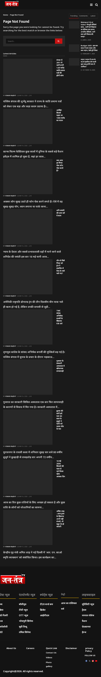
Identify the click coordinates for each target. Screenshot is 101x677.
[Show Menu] (91, 4)
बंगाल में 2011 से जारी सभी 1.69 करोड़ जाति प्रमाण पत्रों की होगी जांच (60, 68)
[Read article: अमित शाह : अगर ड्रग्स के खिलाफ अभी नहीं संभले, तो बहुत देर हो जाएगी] (27, 527)
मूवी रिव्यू (23, 626)
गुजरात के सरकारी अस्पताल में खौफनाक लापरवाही (60, 366)
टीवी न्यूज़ (23, 609)
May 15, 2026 (22, 547)
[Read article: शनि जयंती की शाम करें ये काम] (27, 226)
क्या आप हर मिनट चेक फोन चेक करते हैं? (59, 165)
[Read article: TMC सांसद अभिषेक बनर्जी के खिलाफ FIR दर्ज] (27, 327)
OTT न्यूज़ (23, 615)
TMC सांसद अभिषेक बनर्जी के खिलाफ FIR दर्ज (59, 317)
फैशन (84, 621)
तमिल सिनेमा (25, 632)
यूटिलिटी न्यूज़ (88, 604)
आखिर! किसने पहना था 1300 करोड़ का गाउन (60, 115)
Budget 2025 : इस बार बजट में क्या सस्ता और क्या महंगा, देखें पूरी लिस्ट (89, 47)
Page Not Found (16, 15)
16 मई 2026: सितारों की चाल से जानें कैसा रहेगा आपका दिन (60, 469)
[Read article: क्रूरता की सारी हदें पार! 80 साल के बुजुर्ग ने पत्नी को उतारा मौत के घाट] (27, 427)
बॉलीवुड (22, 604)
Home (5, 15)
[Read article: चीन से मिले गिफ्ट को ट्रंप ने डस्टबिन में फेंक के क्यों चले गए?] (27, 276)
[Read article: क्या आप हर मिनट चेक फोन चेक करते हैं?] (27, 176)
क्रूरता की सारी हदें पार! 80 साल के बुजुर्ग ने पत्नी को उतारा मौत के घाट (60, 420)
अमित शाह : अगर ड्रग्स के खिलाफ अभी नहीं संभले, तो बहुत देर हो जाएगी (60, 519)
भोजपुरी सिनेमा (26, 621)
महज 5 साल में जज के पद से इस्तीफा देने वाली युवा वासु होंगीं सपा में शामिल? (88, 63)
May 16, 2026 (22, 95)
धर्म (62, 608)
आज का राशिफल (69, 603)
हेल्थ (84, 632)
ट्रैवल (84, 609)
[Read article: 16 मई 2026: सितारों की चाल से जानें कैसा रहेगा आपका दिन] (27, 477)
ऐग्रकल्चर (86, 626)
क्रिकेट (43, 609)
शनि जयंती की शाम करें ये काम (60, 213)
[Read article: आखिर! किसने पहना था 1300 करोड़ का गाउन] (27, 126)
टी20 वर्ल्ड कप (46, 604)
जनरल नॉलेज (88, 615)
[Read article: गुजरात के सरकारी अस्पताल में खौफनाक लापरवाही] (27, 377)
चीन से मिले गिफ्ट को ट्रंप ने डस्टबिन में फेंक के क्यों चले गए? (60, 267)
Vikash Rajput (10, 95)
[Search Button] (96, 4)
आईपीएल (44, 615)
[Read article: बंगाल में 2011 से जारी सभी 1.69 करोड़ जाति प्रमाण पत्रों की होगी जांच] (27, 76)
